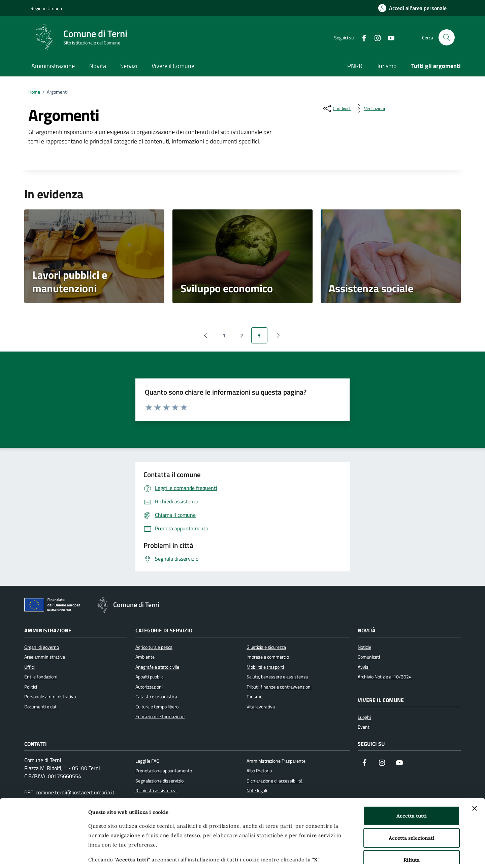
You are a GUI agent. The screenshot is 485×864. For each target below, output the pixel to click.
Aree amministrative (44, 657)
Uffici (29, 667)
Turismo (387, 65)
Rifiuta (411, 805)
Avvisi (363, 667)
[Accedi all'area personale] (412, 8)
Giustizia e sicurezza (266, 647)
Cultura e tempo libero (157, 706)
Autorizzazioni (149, 687)
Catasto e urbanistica (156, 696)
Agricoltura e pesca (153, 647)
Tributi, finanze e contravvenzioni (279, 687)
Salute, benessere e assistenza (277, 676)
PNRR (354, 65)
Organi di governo (41, 647)
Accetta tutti (411, 761)
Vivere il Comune (173, 65)
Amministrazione (53, 65)
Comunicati (369, 657)
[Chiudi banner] (474, 754)
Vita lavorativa (261, 706)
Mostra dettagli (358, 851)
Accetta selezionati (411, 783)
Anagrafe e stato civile (157, 667)
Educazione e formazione (160, 716)
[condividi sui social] (336, 108)
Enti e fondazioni (40, 676)
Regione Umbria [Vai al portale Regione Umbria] (46, 8)
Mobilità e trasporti (265, 667)
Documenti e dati (41, 706)
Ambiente (145, 657)
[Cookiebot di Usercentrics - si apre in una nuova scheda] (43, 851)
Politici (30, 687)
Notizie (364, 647)
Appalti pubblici (149, 676)
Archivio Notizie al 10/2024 (385, 676)
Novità (97, 65)
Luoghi (364, 717)
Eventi (364, 727)
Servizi (128, 65)
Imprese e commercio (268, 657)
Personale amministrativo (50, 696)
